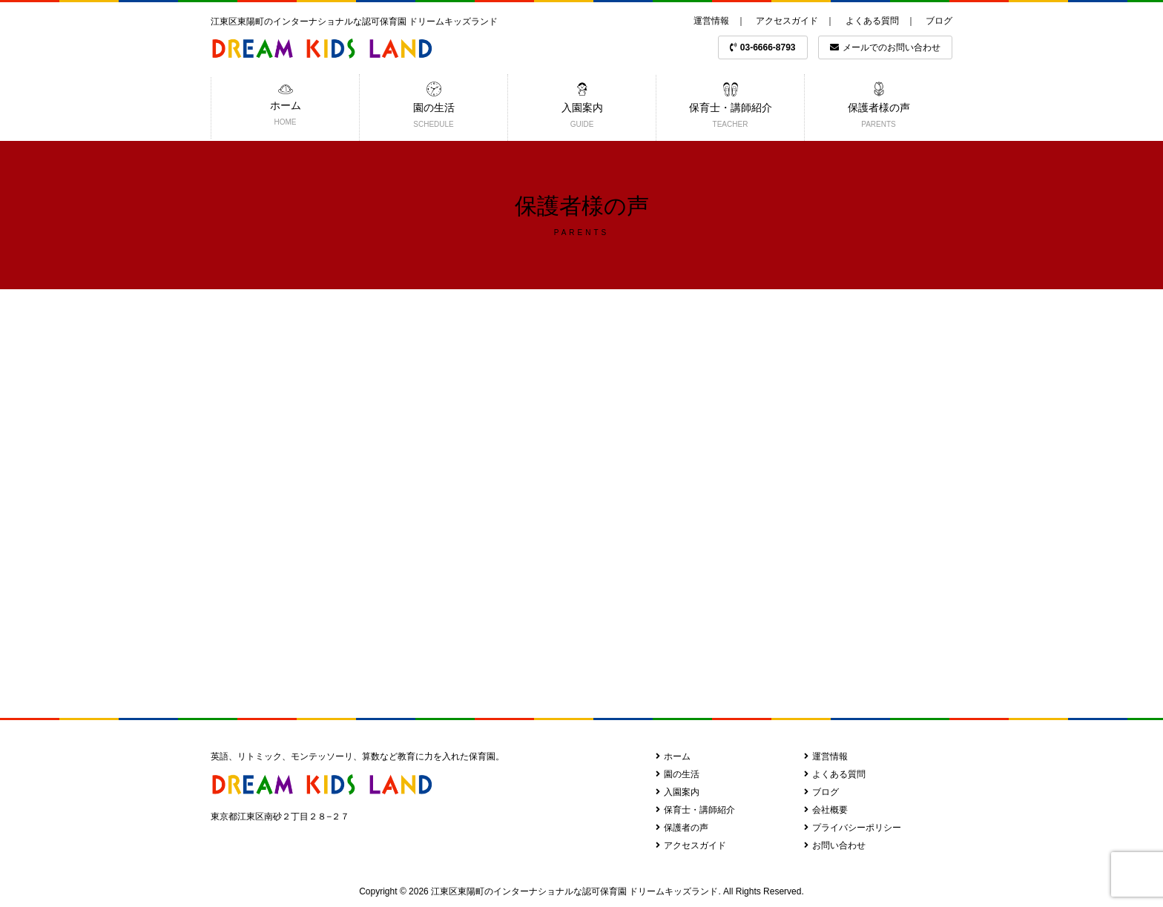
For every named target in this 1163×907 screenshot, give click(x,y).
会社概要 (826, 810)
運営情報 (711, 21)
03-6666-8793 (763, 47)
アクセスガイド (787, 21)
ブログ (939, 21)
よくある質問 (872, 21)
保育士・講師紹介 (695, 810)
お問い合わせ (835, 845)
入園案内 (677, 792)
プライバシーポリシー (852, 827)
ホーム (673, 756)
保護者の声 (682, 827)
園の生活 (677, 774)
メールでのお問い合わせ (885, 47)
